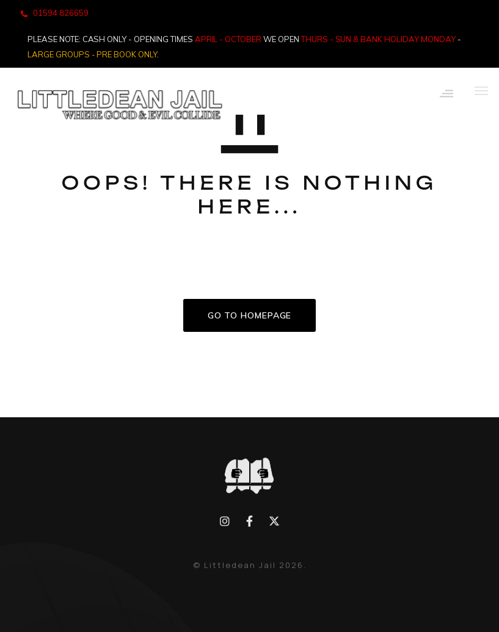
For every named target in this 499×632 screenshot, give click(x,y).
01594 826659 (61, 13)
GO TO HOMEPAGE (250, 315)
